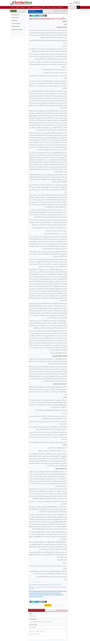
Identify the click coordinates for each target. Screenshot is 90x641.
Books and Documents (17, 29)
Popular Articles (16, 26)
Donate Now (48, 605)
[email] (44, 16)
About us (23, 7)
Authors (17, 7)
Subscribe (60, 7)
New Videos (15, 20)
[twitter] (35, 16)
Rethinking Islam (16, 14)
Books (43, 7)
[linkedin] (37, 16)
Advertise (54, 7)
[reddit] (41, 16)
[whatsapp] (33, 16)
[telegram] (39, 16)
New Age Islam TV (36, 7)
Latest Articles (15, 17)
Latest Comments (16, 23)
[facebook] (30, 16)
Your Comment (33, 624)
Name (30, 613)
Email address (33, 619)
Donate (48, 7)
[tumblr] (46, 16)
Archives (29, 7)
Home (12, 7)
